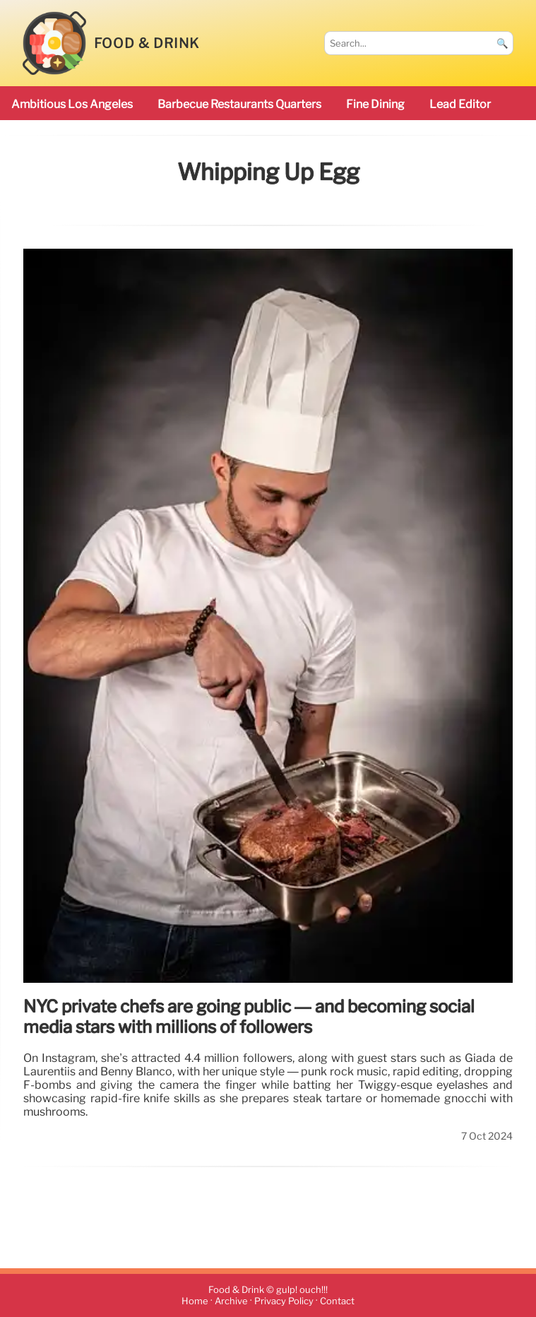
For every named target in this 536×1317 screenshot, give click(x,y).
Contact (337, 1301)
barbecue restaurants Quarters (239, 104)
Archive (231, 1301)
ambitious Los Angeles (72, 104)
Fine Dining (375, 104)
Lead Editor (460, 104)
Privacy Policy (284, 1301)
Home (194, 1301)
